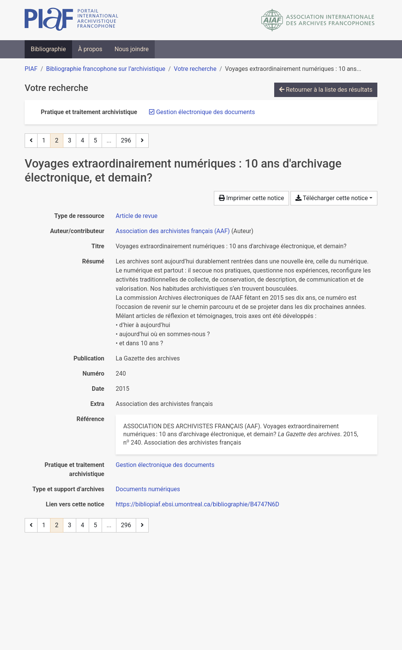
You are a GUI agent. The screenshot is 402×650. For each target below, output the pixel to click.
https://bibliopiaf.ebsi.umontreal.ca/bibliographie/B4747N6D (197, 504)
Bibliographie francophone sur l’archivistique (105, 68)
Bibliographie (48, 49)
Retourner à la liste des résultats (325, 89)
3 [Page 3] (69, 140)
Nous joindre (132, 49)
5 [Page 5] (95, 140)
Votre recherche (195, 68)
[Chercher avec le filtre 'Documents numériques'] (148, 489)
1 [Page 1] (44, 140)
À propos (90, 49)
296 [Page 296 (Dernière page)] (126, 140)
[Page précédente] (31, 140)
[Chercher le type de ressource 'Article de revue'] (136, 215)
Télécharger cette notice (331, 198)
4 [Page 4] (82, 140)
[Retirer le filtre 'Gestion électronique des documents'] (205, 112)
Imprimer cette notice (251, 198)
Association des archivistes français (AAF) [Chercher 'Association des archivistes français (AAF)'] (173, 231)
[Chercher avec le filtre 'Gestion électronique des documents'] (165, 464)
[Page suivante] (142, 140)
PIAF (31, 68)
